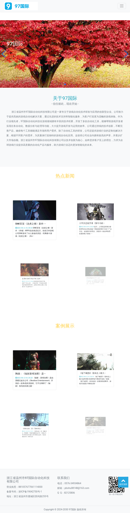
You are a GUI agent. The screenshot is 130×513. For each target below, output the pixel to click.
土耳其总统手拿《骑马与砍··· (94, 221)
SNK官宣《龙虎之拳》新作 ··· (32, 222)
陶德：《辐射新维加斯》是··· (32, 372)
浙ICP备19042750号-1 (30, 491)
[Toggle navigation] (122, 6)
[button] (4, 54)
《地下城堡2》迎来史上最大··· (94, 371)
